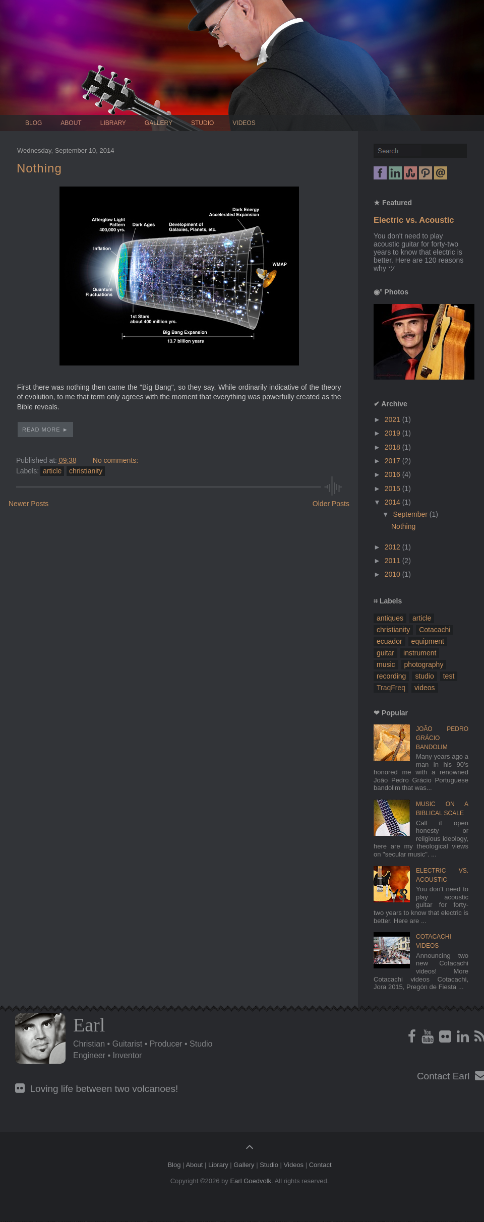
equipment (427, 641)
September (411, 514)
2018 (393, 447)
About (70, 123)
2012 (393, 547)
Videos (243, 123)
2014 (393, 502)
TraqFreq (391, 688)
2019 (393, 433)
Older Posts (331, 504)
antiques (390, 618)
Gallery (158, 123)
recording (391, 676)
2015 (393, 488)
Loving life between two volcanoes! (96, 1088)
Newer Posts (28, 504)
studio (424, 676)
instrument (419, 653)
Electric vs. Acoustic (414, 219)
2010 (393, 574)
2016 (393, 474)
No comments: (115, 460)
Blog (33, 123)
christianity (85, 471)
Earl (89, 1024)
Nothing (39, 168)
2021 (393, 419)
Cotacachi (434, 630)
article (52, 471)
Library (113, 123)
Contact (320, 1165)
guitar (385, 653)
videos (424, 688)
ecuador (389, 641)
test (449, 676)
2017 (393, 461)
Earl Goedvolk (250, 1181)
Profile (40, 1038)
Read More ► (45, 429)
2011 (393, 561)
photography (424, 664)
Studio (202, 123)
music (386, 664)
